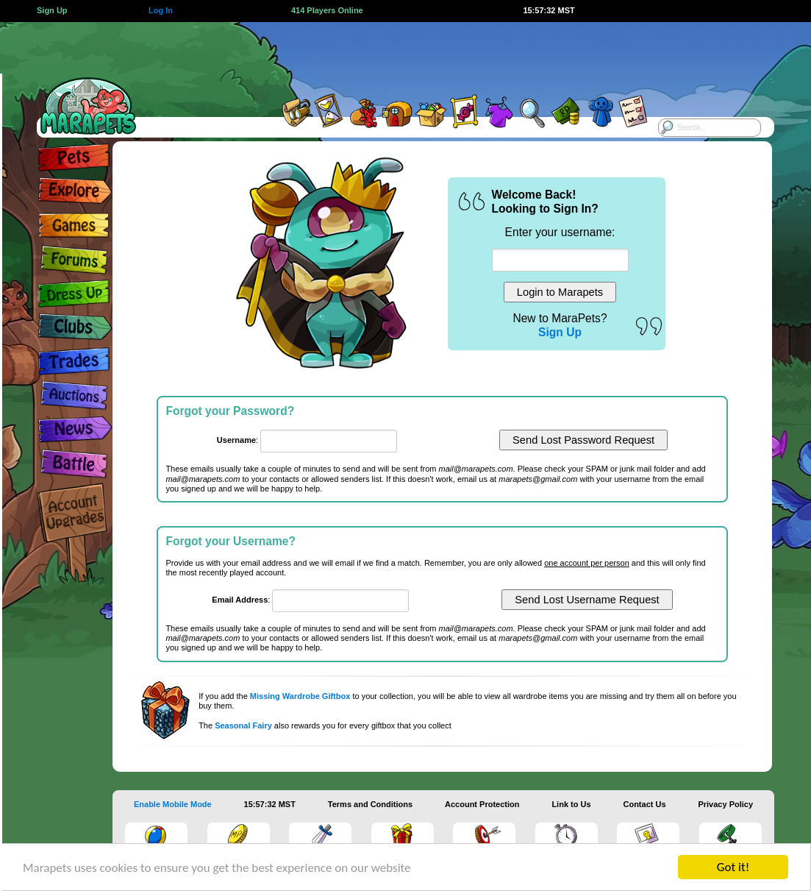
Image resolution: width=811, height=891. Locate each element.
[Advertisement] (389, 55)
